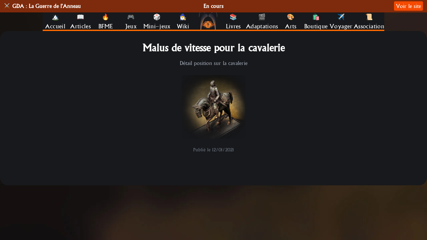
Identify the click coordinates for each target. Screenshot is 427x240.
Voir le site (408, 6)
